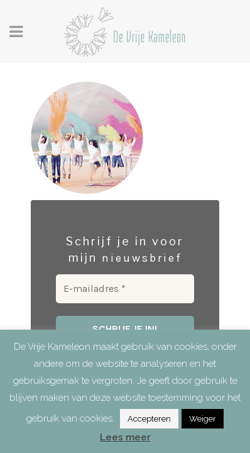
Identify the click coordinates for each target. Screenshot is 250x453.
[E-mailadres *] (125, 288)
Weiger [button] (202, 418)
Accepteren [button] (149, 418)
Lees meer (125, 437)
